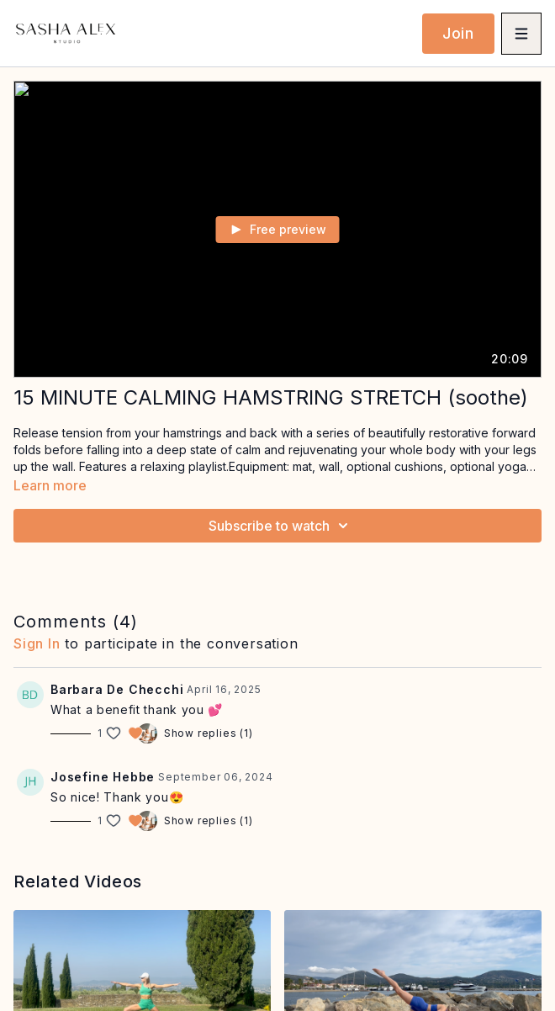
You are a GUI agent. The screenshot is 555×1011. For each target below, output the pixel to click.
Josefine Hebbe (102, 777)
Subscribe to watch (281, 526)
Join (458, 33)
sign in (37, 643)
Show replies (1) (208, 733)
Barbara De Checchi (116, 689)
